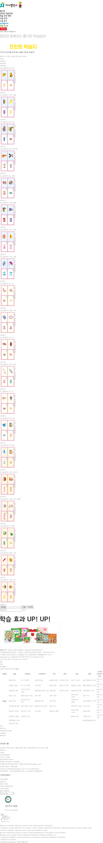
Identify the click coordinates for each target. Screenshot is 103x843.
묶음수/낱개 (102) (27, 696)
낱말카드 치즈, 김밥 (9, 95)
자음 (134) (12, 696)
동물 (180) (52, 685)
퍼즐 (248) (86, 711)
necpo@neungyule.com (33, 764)
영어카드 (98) (54, 711)
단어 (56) (52, 701)
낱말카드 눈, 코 (8, 391)
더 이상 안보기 (7, 659)
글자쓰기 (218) (14, 711)
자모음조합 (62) (14, 706)
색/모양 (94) (39, 680)
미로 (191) (86, 706)
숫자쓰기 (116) (26, 711)
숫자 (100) (52, 696)
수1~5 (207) (25, 680)
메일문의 (3, 735)
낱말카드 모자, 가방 (9, 230)
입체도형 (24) (39, 701)
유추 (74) (86, 696)
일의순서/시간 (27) (41, 706)
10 (20, 607)
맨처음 (3, 607)
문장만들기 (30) (14, 720)
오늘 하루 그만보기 (21, 659)
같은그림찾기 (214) (89, 680)
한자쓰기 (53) (64, 685)
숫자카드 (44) (25, 716)
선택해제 (3, 66)
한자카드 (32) (64, 690)
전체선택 (3, 63)
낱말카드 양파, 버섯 (9, 580)
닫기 (1, 662)
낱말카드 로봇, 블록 (9, 203)
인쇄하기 (3, 61)
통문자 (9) (12, 680)
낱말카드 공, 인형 (9, 176)
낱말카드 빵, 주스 (9, 68)
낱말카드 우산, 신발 (9, 257)
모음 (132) (12, 701)
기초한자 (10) (64, 680)
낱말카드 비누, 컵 (9, 418)
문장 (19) (52, 706)
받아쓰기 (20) (13, 723)
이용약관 (3, 733)
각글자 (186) (13, 685)
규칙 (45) (38, 696)
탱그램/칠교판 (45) (89, 720)
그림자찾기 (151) (88, 690)
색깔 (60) (52, 690)
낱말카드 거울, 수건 (9, 310)
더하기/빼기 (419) (27, 706)
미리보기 (3, 93)
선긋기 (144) (75, 680)
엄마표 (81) (75, 716)
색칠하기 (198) (76, 685)
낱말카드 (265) (14, 716)
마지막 (30, 607)
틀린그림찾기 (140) (89, 685)
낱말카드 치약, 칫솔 (9, 364)
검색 (1, 59)
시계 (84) (38, 711)
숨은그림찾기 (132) (89, 701)
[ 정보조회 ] (16, 762)
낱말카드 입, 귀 (8, 337)
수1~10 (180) (25, 685)
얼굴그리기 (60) (76, 690)
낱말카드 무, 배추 (9, 526)
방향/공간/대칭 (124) (42, 690)
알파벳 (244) (53, 680)
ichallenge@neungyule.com (15, 769)
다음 (24, 607)
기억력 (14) (87, 716)
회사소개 (3, 728)
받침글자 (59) (13, 690)
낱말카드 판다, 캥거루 (10, 149)
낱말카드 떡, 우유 (9, 445)
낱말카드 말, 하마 (9, 122)
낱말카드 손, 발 (8, 283)
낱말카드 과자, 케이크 (10, 472)
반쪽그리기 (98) (76, 706)
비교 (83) (38, 685)
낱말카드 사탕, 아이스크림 (12, 499)
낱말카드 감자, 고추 (9, 553)
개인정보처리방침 (6, 731)
